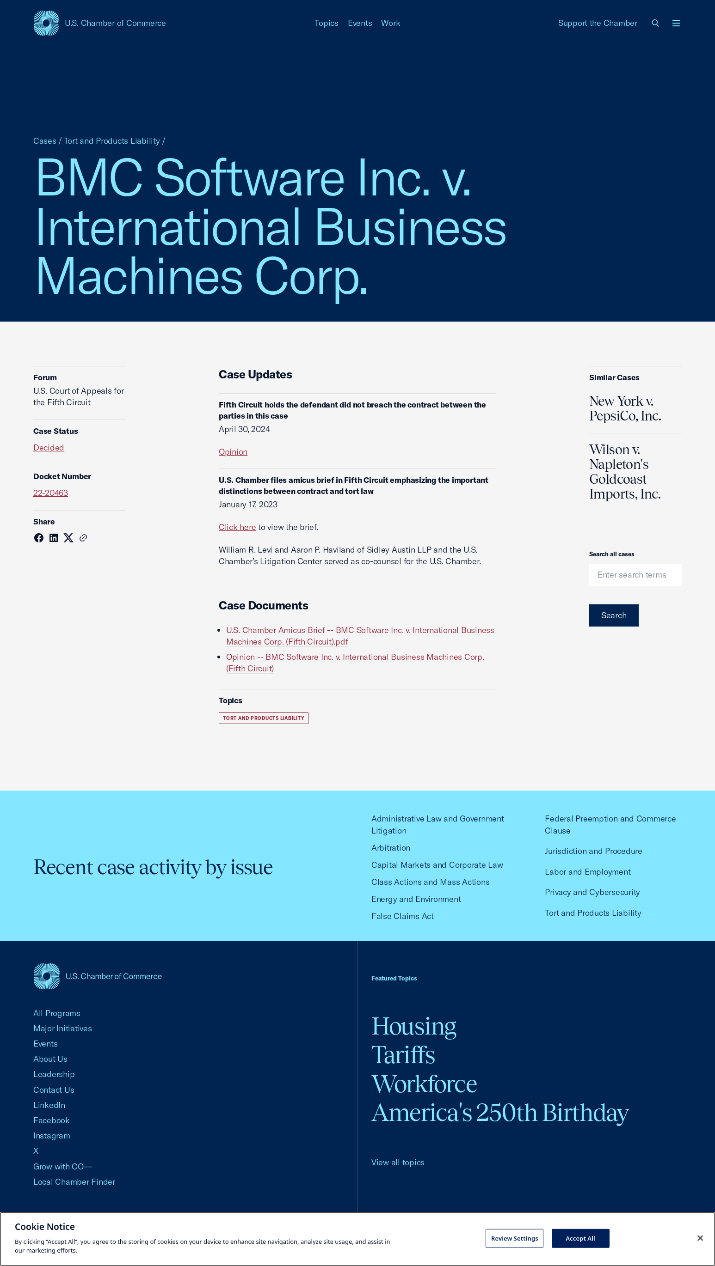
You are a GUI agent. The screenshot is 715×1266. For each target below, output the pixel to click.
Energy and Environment (416, 899)
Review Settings (514, 1238)
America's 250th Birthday (500, 1112)
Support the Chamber (597, 23)
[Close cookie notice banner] (700, 1238)
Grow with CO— (62, 1166)
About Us (50, 1058)
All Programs (56, 1013)
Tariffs (403, 1055)
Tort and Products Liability (112, 140)
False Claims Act (402, 916)
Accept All (580, 1238)
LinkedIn (49, 1105)
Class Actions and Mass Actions (430, 881)
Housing (413, 1026)
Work (390, 23)
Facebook (51, 1120)
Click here (237, 527)
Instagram (51, 1135)
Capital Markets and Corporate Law (437, 864)
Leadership (53, 1074)
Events (360, 23)
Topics (326, 23)
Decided (48, 447)
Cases (44, 140)
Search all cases (612, 554)
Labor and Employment (587, 871)
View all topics (398, 1162)
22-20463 (50, 492)
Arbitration (390, 847)
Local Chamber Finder (74, 1181)
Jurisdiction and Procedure (593, 851)
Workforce (424, 1084)
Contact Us (53, 1089)
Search (614, 615)
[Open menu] (676, 23)
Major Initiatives (62, 1028)
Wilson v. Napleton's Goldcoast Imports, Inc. (624, 472)
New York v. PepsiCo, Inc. (625, 408)
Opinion (233, 451)
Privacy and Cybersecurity (592, 892)
